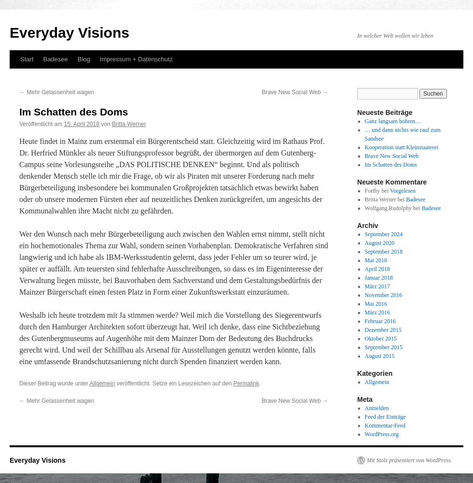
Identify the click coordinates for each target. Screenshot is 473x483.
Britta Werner (129, 124)
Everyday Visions (69, 33)
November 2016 (384, 295)
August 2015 (380, 356)
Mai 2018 (376, 260)
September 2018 (384, 251)
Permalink (246, 383)
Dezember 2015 (383, 330)
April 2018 (377, 269)
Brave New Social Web (295, 92)
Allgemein (102, 383)
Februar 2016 (380, 321)
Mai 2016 (376, 303)
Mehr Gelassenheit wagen (56, 92)
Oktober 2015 (381, 338)
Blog (84, 59)
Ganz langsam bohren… (393, 121)
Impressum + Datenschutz (136, 59)
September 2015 (384, 347)
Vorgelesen (403, 190)
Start (26, 59)
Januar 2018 (379, 277)
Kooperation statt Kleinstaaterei (402, 147)
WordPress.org (382, 434)
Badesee (55, 59)
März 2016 (377, 312)
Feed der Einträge (385, 416)
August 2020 (380, 243)
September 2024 (384, 234)
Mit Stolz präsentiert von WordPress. (409, 460)
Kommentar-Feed (385, 425)
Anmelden (377, 408)
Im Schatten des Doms (391, 164)
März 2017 (377, 286)
